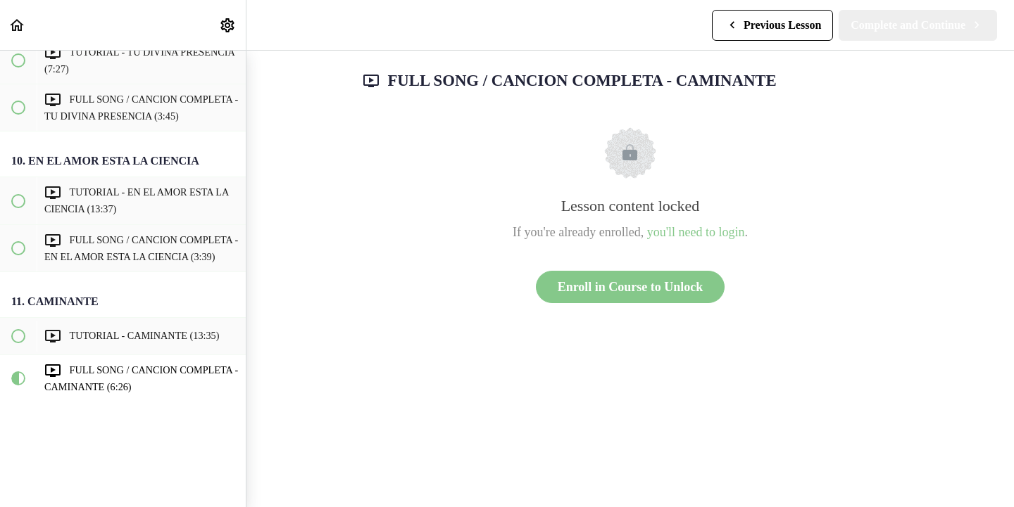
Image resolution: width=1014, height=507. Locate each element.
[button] (17, 25)
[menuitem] (228, 25)
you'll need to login (696, 232)
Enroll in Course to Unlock (630, 287)
